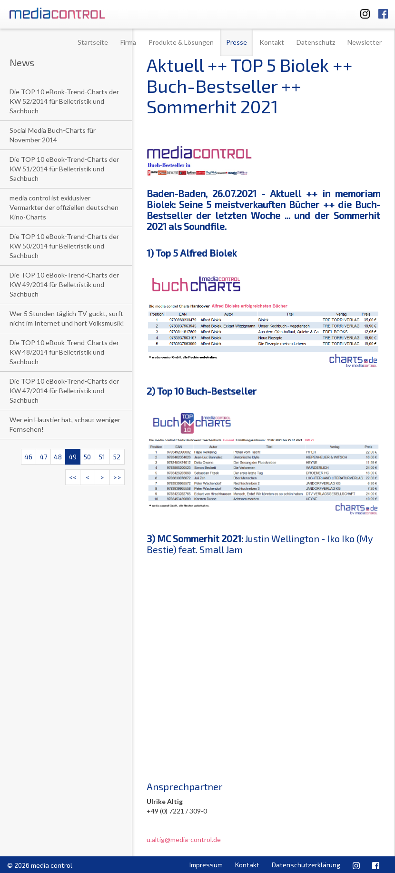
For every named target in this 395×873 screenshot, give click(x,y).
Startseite (93, 42)
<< (73, 477)
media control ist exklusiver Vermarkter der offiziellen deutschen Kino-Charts (64, 207)
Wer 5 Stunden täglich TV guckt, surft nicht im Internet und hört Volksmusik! (67, 318)
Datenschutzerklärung (306, 865)
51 (102, 457)
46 (28, 457)
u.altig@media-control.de (184, 839)
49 (73, 457)
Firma (128, 42)
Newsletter (364, 42)
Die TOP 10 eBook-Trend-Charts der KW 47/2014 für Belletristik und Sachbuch (64, 390)
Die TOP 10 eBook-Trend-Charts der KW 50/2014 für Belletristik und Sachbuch (64, 245)
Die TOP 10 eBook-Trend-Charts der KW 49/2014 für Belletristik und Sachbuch (64, 284)
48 (58, 457)
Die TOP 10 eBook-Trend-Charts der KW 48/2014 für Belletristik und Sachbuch (64, 352)
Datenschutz (315, 42)
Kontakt (271, 42)
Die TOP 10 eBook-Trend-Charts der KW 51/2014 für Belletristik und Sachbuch (64, 168)
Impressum (206, 865)
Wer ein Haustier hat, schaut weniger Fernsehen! (65, 424)
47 (43, 457)
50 (87, 457)
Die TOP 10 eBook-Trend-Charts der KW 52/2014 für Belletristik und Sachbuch (64, 101)
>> (117, 477)
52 (116, 457)
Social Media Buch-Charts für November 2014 (53, 135)
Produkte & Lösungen (181, 42)
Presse (236, 42)
